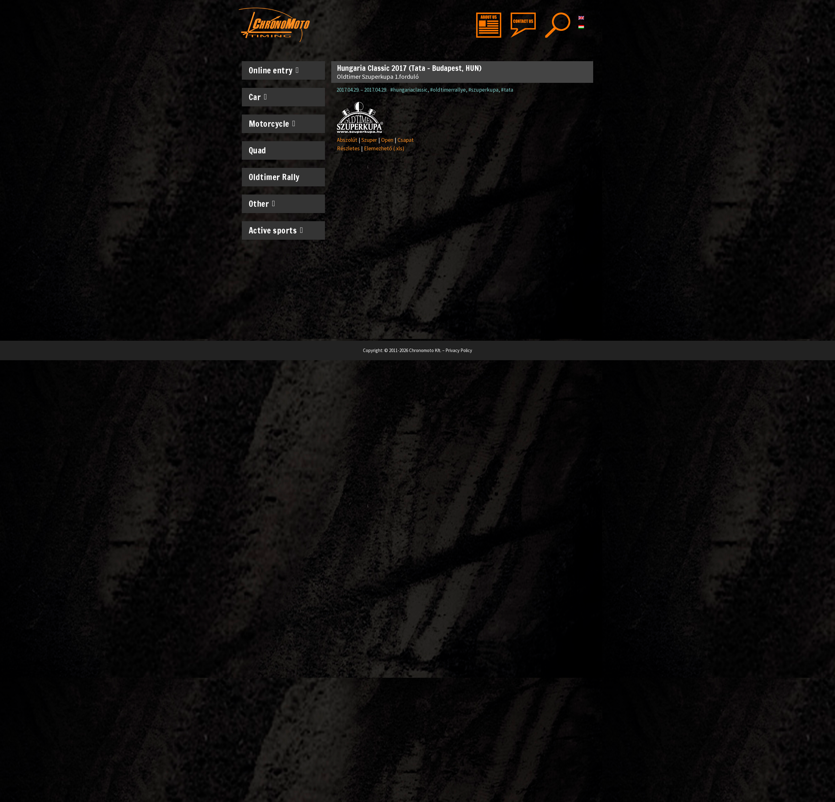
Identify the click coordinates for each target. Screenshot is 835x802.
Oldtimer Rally (274, 177)
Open (387, 139)
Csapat (405, 139)
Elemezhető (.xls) (384, 148)
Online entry (274, 70)
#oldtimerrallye (448, 89)
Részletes (348, 148)
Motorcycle (272, 123)
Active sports (276, 230)
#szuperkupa (483, 89)
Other (262, 203)
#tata (507, 89)
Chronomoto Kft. (425, 350)
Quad (257, 150)
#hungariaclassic (409, 89)
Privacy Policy (458, 350)
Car (258, 97)
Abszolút (347, 139)
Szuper (369, 139)
